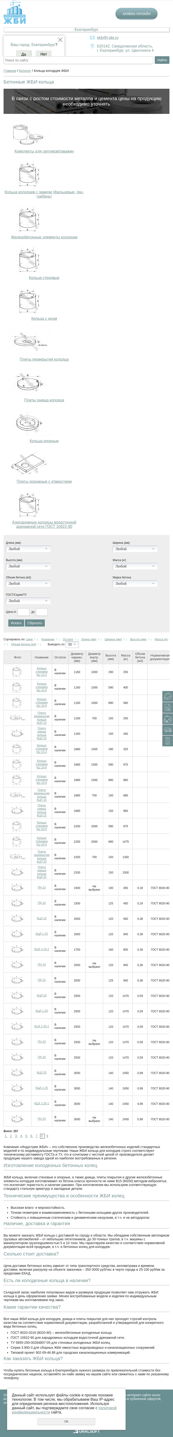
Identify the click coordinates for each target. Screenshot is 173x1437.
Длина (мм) (13, 542)
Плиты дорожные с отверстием (44, 481)
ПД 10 (42, 903)
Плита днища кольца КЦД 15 (42, 810)
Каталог (25, 71)
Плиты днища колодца (44, 400)
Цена (9, 612)
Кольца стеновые (44, 278)
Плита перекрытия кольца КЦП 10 (42, 718)
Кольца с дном (44, 318)
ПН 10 (42, 887)
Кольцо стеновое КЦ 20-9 (42, 841)
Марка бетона (122, 577)
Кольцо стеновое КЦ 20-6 (42, 826)
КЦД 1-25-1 (41, 1103)
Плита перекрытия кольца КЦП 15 (42, 795)
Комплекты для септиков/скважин (44, 151)
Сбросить (34, 623)
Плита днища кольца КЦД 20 (42, 872)
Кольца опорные (44, 441)
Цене (29, 639)
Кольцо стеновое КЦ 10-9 (42, 702)
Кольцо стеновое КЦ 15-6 (42, 764)
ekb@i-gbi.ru (107, 38)
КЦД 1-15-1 (41, 949)
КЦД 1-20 (42, 1011)
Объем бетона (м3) (18, 577)
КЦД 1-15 (42, 933)
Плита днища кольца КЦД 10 (42, 733)
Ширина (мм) (121, 542)
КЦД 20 (42, 995)
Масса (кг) (119, 560)
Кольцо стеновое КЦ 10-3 (42, 672)
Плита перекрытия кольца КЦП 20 (42, 856)
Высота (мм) (14, 560)
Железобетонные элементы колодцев (44, 237)
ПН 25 (42, 1119)
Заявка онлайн (136, 14)
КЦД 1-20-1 (41, 1026)
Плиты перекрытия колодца (44, 359)
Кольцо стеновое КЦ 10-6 (42, 687)
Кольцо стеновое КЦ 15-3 (42, 749)
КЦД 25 (42, 1072)
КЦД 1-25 (42, 1088)
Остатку (68, 639)
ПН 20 (42, 1041)
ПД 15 (42, 980)
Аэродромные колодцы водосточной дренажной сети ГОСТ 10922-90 (44, 524)
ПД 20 (42, 1057)
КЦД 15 (42, 918)
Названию (48, 639)
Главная (10, 71)
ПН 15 (42, 964)
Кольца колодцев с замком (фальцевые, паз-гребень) (44, 194)
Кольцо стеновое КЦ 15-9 (42, 780)
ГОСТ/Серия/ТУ (16, 594)
